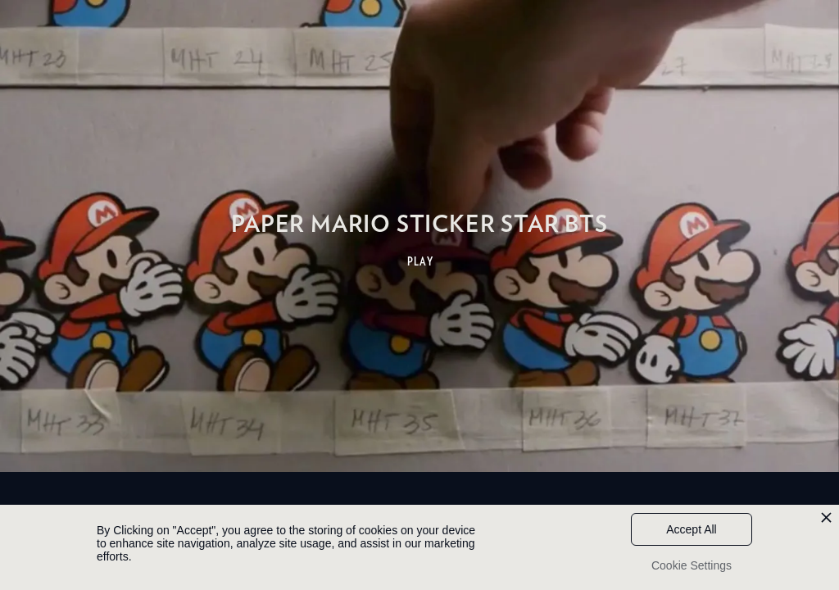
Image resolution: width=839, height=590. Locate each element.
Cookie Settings (691, 565)
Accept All (691, 529)
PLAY (420, 261)
